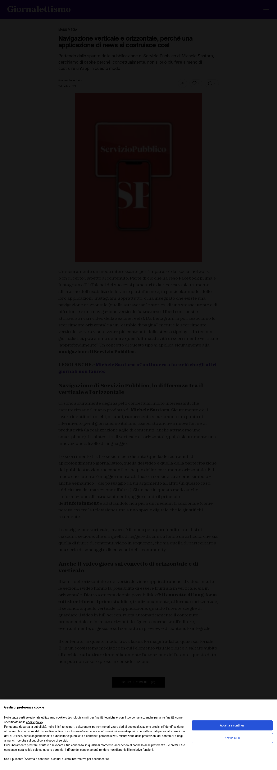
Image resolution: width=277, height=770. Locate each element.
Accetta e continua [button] (232, 725)
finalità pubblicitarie (56, 736)
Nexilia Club (232, 738)
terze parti (68, 726)
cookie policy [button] (34, 722)
